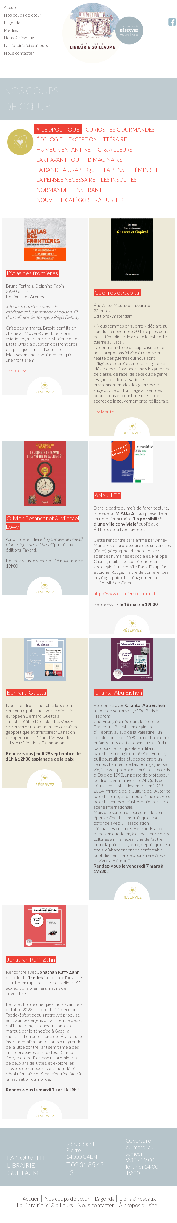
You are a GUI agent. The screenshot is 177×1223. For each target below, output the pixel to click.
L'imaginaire (105, 159)
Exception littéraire (97, 139)
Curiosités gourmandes (120, 129)
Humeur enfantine (63, 149)
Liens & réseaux (19, 37)
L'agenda (12, 22)
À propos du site (138, 1205)
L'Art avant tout (59, 159)
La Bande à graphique (67, 169)
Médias (11, 30)
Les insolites (119, 179)
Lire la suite (16, 370)
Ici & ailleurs (114, 149)
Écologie (49, 139)
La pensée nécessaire (65, 179)
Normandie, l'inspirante (70, 189)
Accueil (10, 7)
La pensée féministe (131, 169)
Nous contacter (19, 52)
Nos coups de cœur (22, 14)
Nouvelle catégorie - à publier (80, 200)
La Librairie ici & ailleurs (26, 45)
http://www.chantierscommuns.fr (125, 593)
